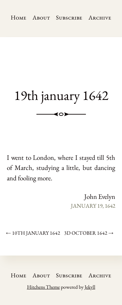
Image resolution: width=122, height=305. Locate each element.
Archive (99, 17)
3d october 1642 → (89, 232)
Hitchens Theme (43, 287)
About (41, 17)
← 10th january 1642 (33, 232)
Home (18, 17)
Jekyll (90, 287)
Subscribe (69, 17)
